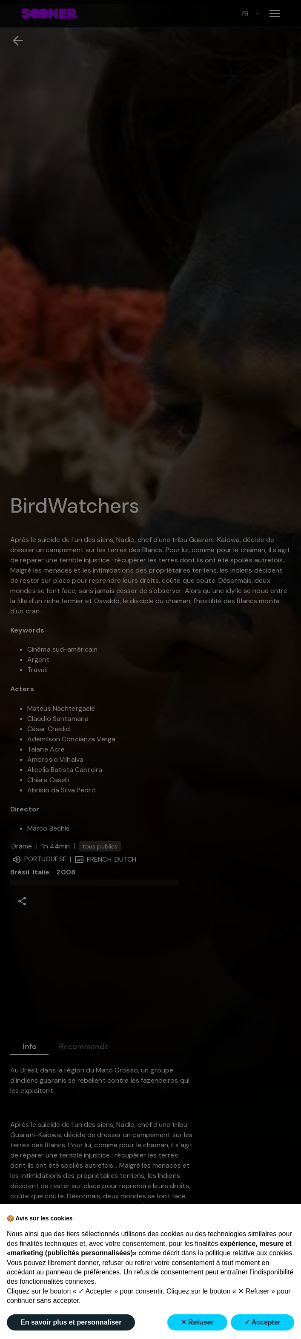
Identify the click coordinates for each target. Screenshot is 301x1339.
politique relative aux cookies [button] (248, 1253)
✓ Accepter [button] (262, 1322)
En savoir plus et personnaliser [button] (70, 1322)
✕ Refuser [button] (197, 1322)
